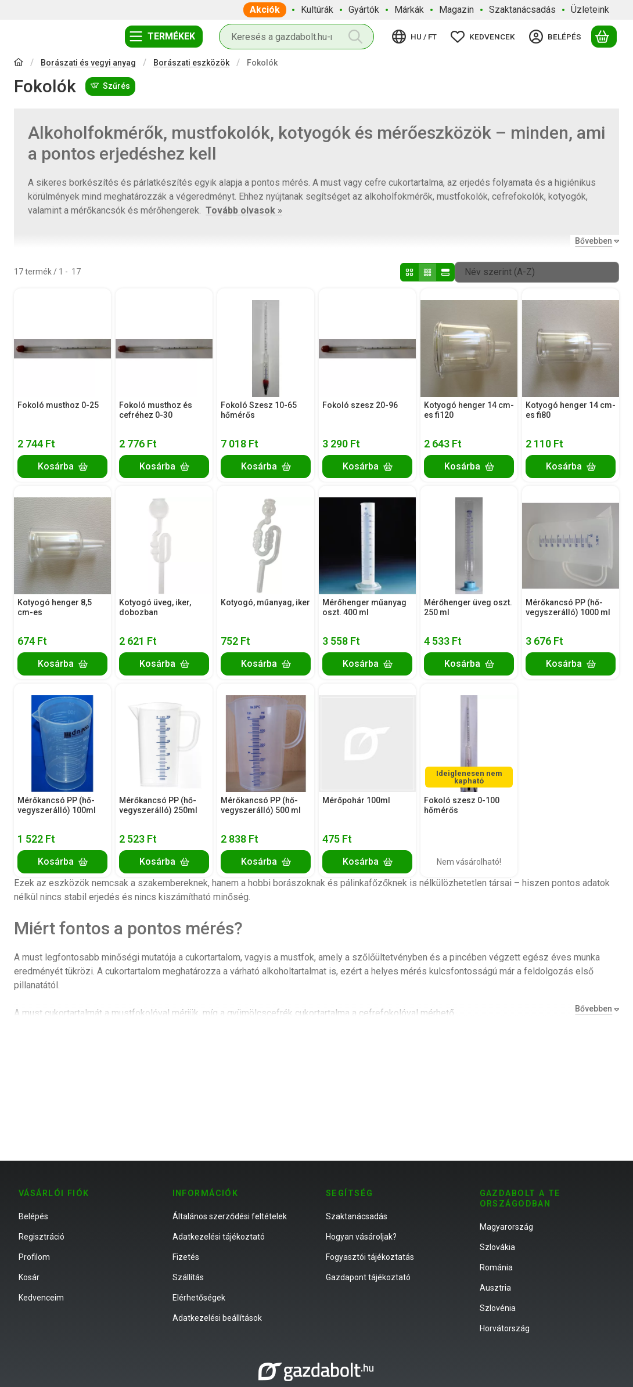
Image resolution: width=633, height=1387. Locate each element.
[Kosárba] (62, 466)
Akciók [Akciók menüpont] (265, 9)
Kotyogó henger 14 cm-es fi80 (571, 410)
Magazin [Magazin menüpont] (456, 9)
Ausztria (495, 1287)
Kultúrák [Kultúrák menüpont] (317, 9)
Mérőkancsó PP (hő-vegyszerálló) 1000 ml (568, 607)
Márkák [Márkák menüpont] (409, 9)
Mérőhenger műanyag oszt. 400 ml (364, 607)
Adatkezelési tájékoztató (218, 1236)
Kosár (29, 1277)
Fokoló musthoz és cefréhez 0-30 (155, 410)
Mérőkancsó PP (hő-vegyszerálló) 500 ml (261, 805)
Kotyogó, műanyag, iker (265, 602)
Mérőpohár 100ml (356, 800)
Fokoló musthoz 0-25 (58, 405)
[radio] (409, 272)
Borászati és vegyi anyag (88, 62)
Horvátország (505, 1328)
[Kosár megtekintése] (604, 37)
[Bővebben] (594, 241)
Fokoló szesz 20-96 (360, 405)
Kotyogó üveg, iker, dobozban (155, 607)
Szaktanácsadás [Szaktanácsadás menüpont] (522, 9)
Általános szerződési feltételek (229, 1216)
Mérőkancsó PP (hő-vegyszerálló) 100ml (56, 805)
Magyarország (506, 1226)
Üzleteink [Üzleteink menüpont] (590, 9)
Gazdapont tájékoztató (368, 1277)
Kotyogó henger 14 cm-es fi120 (469, 410)
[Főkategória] (18, 63)
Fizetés (185, 1257)
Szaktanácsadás (356, 1216)
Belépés (33, 1216)
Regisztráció (41, 1236)
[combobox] (296, 36)
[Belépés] (557, 37)
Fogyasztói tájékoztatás (370, 1257)
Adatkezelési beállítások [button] (217, 1318)
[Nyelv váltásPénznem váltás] (416, 37)
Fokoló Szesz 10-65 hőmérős (259, 410)
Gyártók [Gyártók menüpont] (363, 9)
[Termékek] (164, 37)
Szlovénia (498, 1308)
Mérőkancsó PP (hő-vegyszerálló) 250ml (158, 805)
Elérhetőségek (198, 1297)
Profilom (34, 1257)
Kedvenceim (41, 1297)
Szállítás (188, 1277)
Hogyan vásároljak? (361, 1236)
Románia (496, 1267)
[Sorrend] (537, 272)
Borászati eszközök (191, 62)
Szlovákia (497, 1247)
